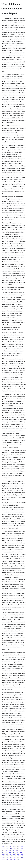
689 (22, 854)
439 (11, 848)
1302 (22, 848)
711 (10, 854)
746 (11, 857)
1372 (3, 859)
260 (18, 859)
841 (18, 854)
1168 (3, 857)
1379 (8, 855)
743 (6, 850)
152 (14, 857)
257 (22, 855)
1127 (3, 848)
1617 (14, 854)
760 (14, 859)
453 (17, 850)
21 (2, 850)
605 (10, 846)
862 (22, 857)
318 (10, 852)
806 (6, 852)
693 (18, 848)
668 (18, 857)
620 (11, 855)
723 (17, 852)
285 (13, 852)
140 (21, 852)
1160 (3, 846)
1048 (21, 850)
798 (7, 859)
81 (2, 852)
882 (11, 859)
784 (7, 848)
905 (14, 848)
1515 (22, 846)
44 (13, 850)
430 (15, 855)
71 (7, 854)
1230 (3, 855)
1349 (14, 846)
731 (10, 850)
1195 (3, 854)
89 (24, 850)
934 (18, 846)
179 (7, 857)
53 (7, 846)
